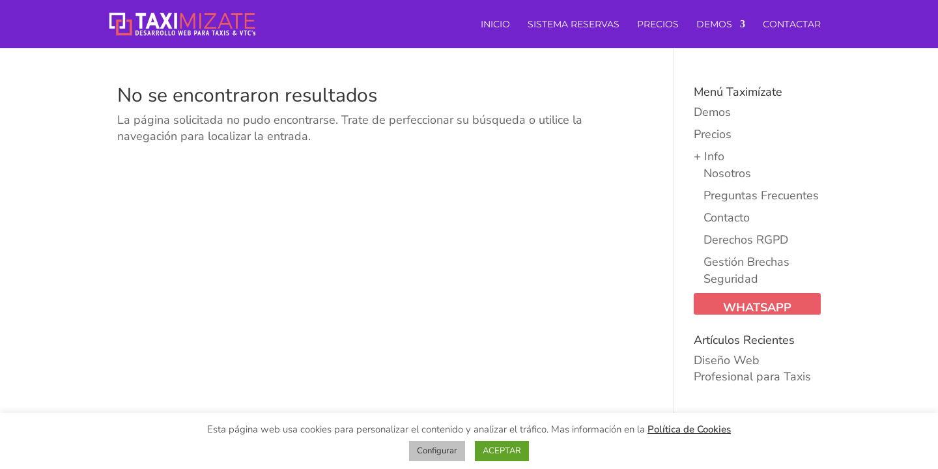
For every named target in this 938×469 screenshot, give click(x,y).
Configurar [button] (437, 451)
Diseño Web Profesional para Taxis (752, 368)
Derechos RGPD (746, 240)
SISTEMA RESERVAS (573, 25)
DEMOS (714, 25)
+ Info (709, 156)
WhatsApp (757, 307)
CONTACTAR (792, 25)
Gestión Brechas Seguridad (746, 270)
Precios (713, 134)
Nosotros (727, 173)
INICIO (495, 25)
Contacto (727, 217)
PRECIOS (658, 25)
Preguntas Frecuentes (761, 195)
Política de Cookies (689, 429)
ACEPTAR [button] (502, 451)
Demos (712, 112)
